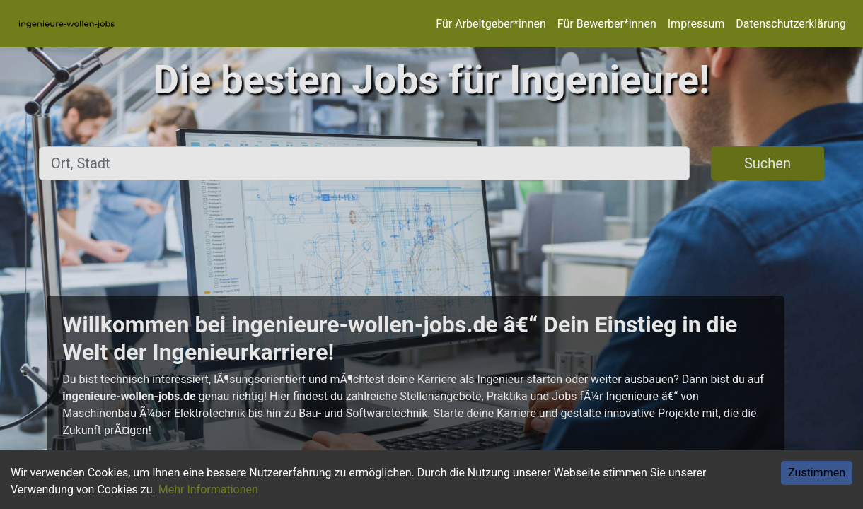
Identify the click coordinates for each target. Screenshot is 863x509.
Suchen (767, 163)
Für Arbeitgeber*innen (490, 23)
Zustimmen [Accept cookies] (816, 472)
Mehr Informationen (208, 489)
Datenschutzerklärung (791, 23)
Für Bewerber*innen (606, 23)
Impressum (696, 23)
